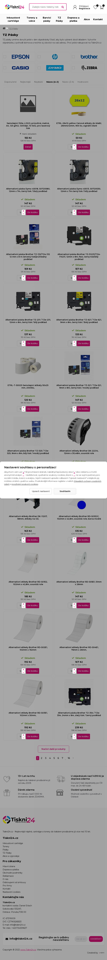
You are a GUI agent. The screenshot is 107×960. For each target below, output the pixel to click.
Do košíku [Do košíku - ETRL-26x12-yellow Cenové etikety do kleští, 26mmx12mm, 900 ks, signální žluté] (83, 147)
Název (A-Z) (52, 82)
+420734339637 (19, 928)
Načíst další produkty (53, 749)
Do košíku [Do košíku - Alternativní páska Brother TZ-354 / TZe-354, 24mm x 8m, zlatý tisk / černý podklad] (83, 736)
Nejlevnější (25, 82)
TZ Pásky (59, 19)
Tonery (6, 846)
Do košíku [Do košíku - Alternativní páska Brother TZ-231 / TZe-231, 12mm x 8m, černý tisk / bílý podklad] (32, 343)
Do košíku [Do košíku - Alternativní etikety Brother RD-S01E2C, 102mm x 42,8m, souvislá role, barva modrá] (83, 540)
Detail (28, 147)
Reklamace (8, 876)
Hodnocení (82, 82)
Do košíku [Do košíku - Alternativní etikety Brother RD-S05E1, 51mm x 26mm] (83, 605)
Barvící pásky (47, 19)
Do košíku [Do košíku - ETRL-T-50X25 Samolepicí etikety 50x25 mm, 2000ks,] (32, 409)
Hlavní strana (9, 866)
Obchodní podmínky (12, 873)
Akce (87, 19)
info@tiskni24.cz (17, 925)
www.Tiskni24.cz (28, 949)
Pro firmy (7, 885)
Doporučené (10, 82)
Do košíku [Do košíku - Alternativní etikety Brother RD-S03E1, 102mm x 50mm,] (32, 736)
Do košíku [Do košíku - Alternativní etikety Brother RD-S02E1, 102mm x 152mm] (32, 671)
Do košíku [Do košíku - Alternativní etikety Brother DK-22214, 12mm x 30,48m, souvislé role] (83, 474)
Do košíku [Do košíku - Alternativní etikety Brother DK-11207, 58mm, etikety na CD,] (32, 540)
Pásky (5, 849)
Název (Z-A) (68, 82)
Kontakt (98, 19)
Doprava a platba (73, 19)
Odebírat (96, 939)
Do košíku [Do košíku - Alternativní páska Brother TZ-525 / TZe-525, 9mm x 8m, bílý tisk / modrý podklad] (32, 474)
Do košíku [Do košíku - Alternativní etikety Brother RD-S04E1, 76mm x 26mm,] (83, 671)
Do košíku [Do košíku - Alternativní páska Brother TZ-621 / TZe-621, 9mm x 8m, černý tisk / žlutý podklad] (83, 343)
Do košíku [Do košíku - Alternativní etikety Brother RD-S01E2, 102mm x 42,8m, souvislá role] (32, 605)
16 (69, 758)
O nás (5, 879)
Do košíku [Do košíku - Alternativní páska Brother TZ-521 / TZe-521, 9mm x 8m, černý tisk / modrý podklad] (83, 409)
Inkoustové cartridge (13, 19)
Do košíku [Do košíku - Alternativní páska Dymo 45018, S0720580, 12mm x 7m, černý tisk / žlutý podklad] (32, 212)
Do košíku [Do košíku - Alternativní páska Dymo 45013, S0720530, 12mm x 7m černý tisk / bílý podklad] (83, 212)
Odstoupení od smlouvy (14, 882)
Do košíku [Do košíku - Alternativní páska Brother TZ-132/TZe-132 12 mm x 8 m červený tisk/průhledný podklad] (32, 278)
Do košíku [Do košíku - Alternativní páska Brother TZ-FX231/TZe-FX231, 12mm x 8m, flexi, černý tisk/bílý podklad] (83, 278)
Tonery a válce (32, 19)
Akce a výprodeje (11, 856)
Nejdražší (38, 82)
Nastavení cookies (11, 892)
